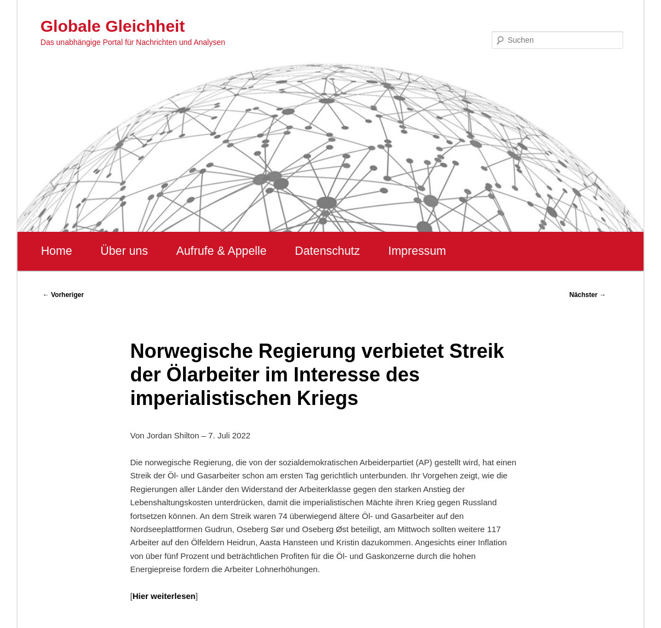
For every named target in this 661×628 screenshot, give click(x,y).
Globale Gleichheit (113, 26)
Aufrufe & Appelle (221, 251)
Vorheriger (63, 295)
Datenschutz (327, 251)
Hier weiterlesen (164, 596)
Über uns (124, 251)
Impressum (417, 251)
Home (56, 251)
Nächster (587, 295)
